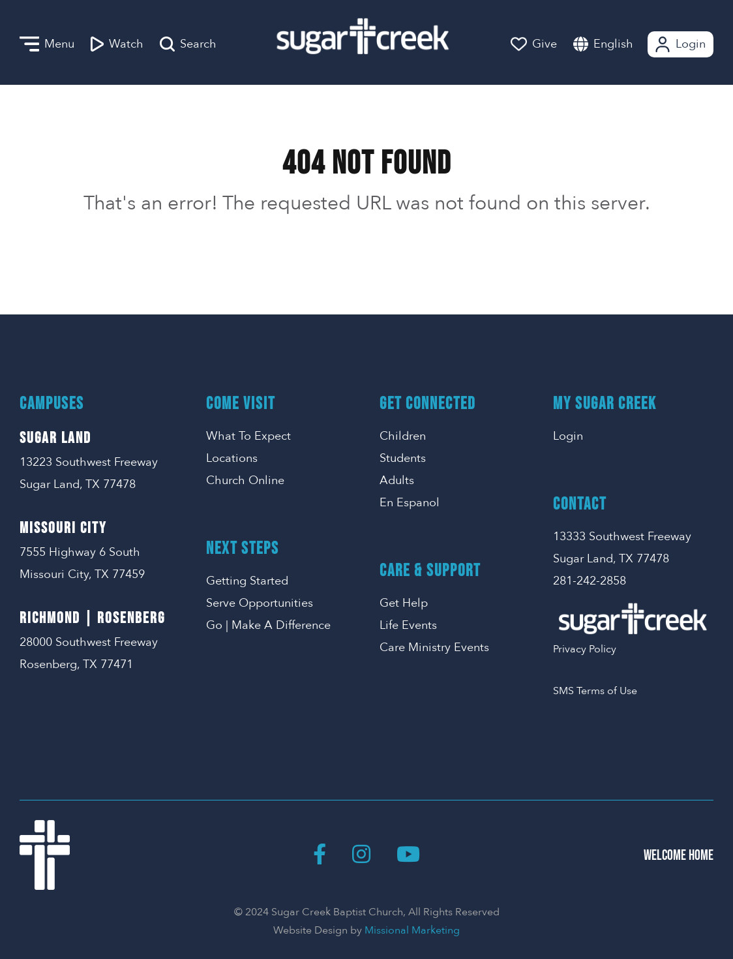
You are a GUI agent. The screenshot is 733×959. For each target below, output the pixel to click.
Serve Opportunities (259, 603)
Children (403, 436)
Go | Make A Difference (268, 625)
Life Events (408, 625)
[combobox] (626, 44)
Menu (47, 44)
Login (679, 44)
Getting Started (247, 581)
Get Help (404, 603)
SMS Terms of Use (595, 691)
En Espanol (410, 503)
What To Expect (248, 436)
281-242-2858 (589, 581)
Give (534, 44)
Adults (397, 480)
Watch (117, 44)
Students (403, 458)
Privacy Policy (584, 649)
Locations (232, 458)
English (613, 44)
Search (188, 44)
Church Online (245, 480)
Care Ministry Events (434, 647)
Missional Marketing (412, 930)
